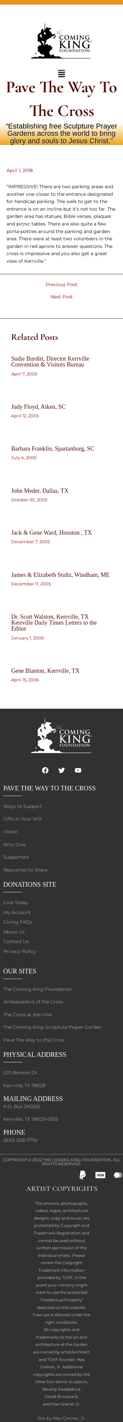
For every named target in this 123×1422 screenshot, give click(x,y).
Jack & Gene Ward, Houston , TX (51, 532)
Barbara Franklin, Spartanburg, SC (52, 448)
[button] (61, 74)
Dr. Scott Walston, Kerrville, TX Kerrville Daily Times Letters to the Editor (54, 622)
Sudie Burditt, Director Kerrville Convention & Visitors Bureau (50, 361)
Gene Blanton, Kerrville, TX (45, 670)
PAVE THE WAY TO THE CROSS (49, 788)
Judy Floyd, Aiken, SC (38, 406)
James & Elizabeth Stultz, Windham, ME (60, 575)
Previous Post (61, 284)
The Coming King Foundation (77, 1159)
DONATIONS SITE (29, 884)
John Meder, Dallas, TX (40, 491)
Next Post (62, 297)
